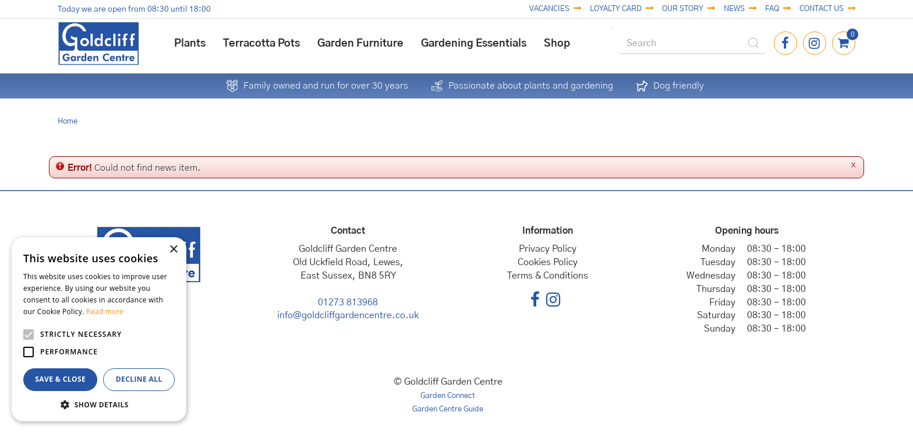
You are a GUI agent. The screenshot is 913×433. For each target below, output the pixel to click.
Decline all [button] (139, 379)
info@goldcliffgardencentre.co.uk (348, 315)
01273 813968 (348, 302)
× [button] (173, 249)
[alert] (99, 329)
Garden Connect (447, 396)
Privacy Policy (547, 249)
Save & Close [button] (60, 379)
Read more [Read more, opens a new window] (104, 311)
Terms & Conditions (547, 275)
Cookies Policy (548, 262)
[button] (99, 404)
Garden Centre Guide (447, 409)
